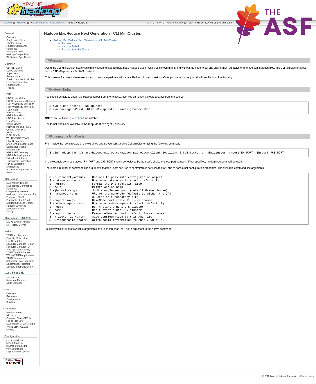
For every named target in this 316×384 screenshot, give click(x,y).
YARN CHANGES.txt (17, 326)
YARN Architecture (16, 235)
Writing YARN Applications (20, 255)
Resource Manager (16, 280)
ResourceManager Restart (20, 244)
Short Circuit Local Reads (19, 144)
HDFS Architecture (16, 118)
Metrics (10, 329)
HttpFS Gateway (15, 141)
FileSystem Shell (15, 51)
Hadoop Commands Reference (16, 47)
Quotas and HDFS (16, 129)
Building (10, 302)
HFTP (9, 132)
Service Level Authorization (20, 79)
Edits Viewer (13, 121)
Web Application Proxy (18, 249)
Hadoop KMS (13, 85)
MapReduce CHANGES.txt (20, 324)
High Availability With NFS (20, 106)
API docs (11, 315)
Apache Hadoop (175, 22)
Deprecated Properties (18, 351)
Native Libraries (14, 70)
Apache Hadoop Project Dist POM (48, 22)
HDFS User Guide (15, 98)
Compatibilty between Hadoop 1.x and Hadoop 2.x (21, 193)
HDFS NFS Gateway (17, 152)
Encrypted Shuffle (15, 197)
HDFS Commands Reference (21, 101)
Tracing (10, 87)
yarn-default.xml (14, 348)
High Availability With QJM (20, 104)
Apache (8, 22)
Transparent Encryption (18, 161)
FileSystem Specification (19, 57)
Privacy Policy (307, 376)
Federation (12, 109)
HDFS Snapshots (15, 115)
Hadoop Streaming (16, 205)
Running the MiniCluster (76, 49)
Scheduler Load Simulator (20, 261)
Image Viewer (13, 124)
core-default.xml (14, 340)
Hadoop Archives (15, 208)
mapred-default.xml (16, 346)
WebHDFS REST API (17, 138)
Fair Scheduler (14, 241)
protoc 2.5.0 (77, 119)
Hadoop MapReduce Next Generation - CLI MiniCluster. (85, 40)
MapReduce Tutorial (17, 183)
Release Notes (14, 312)
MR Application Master (18, 222)
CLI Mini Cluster (14, 67)
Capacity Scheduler (16, 238)
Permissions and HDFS (18, 126)
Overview (11, 37)
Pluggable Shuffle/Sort (18, 200)
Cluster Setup (13, 43)
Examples (11, 296)
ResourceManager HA (18, 246)
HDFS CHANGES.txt (17, 321)
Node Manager (14, 283)
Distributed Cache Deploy (19, 203)
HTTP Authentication (17, 82)
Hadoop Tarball (70, 46)
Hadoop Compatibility (17, 54)
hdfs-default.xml (14, 343)
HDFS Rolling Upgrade (18, 155)
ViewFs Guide (13, 112)
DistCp (10, 211)
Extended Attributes (16, 158)
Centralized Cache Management (16, 148)
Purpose (67, 43)
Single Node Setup (16, 40)
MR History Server (16, 224)
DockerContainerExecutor (20, 266)
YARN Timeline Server (18, 252)
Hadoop (22, 22)
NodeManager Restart (18, 264)
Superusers (12, 73)
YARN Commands (16, 258)
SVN (159, 22)
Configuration (13, 299)
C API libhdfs (13, 135)
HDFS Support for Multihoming (15, 165)
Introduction (12, 277)
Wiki (149, 22)
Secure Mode (13, 76)
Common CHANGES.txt (19, 318)
